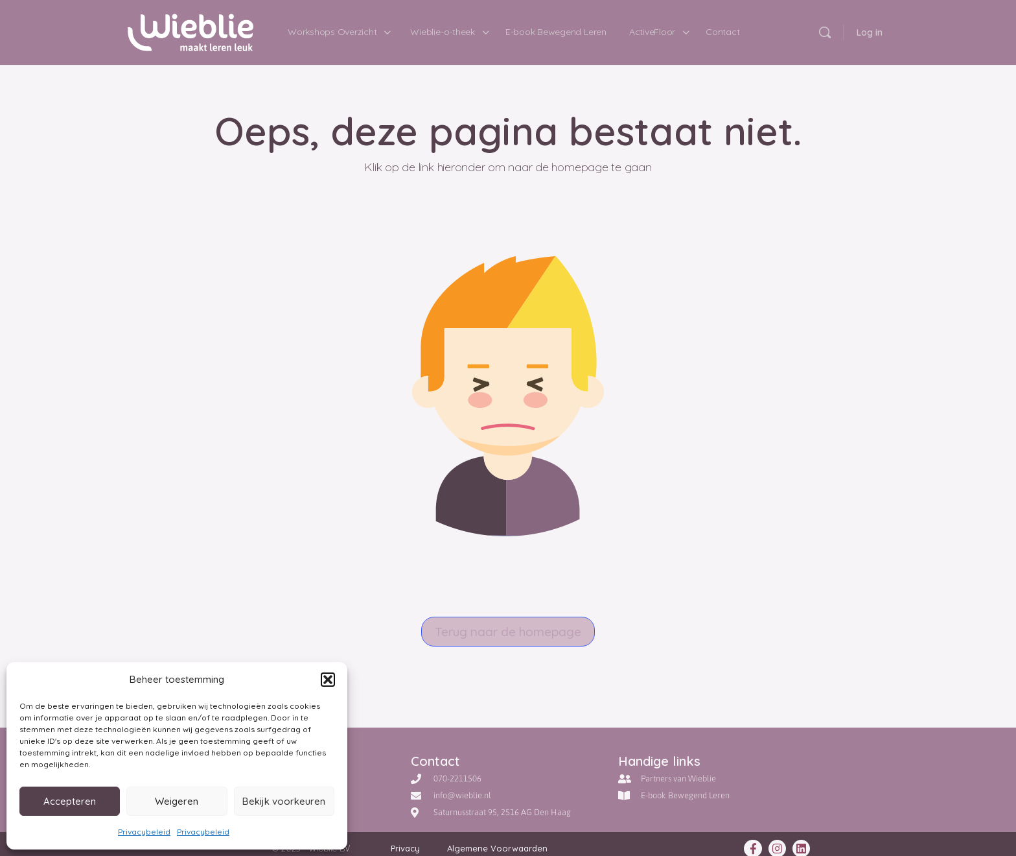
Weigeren (176, 801)
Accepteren (69, 801)
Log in (870, 32)
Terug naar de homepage (508, 631)
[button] (327, 679)
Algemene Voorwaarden (497, 848)
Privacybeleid (144, 832)
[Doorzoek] (825, 32)
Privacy (405, 848)
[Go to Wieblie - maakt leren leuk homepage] (190, 30)
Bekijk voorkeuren (283, 801)
